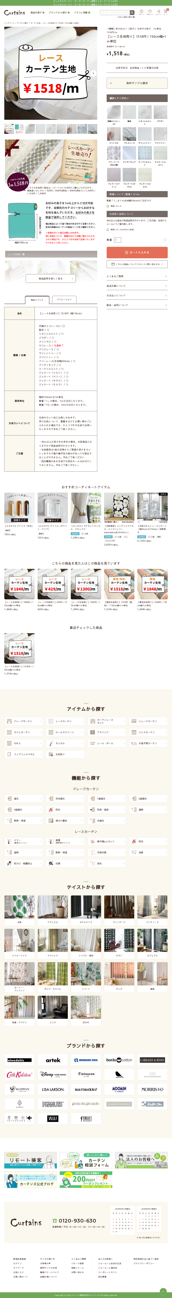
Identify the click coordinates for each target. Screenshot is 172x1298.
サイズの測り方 (47, 1258)
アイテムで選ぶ (22, 23)
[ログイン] (158, 13)
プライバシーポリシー (144, 1263)
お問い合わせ (77, 1272)
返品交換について (116, 286)
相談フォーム (77, 1267)
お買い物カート (20, 1276)
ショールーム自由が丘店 (109, 1263)
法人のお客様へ (105, 1258)
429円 (50, 190)
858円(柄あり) (77, 190)
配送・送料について (117, 305)
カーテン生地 (35, 23)
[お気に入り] (150, 13)
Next (93, 73)
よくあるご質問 (115, 276)
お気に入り (18, 1272)
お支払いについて (116, 295)
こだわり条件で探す (124, 17)
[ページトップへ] (163, 1291)
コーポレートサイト (107, 1272)
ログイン (17, 1263)
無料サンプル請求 (137, 83)
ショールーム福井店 (107, 1267)
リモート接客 (77, 1263)
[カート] (165, 13)
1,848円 (42, 193)
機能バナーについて (49, 1272)
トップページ (9, 23)
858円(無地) (61, 190)
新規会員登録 (19, 1258)
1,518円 (31, 193)
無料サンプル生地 (48, 1267)
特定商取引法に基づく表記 (146, 1258)
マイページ (18, 1267)
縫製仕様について (48, 1276)
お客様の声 (45, 1263)
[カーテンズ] (14, 12)
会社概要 (102, 1276)
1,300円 (90, 190)
